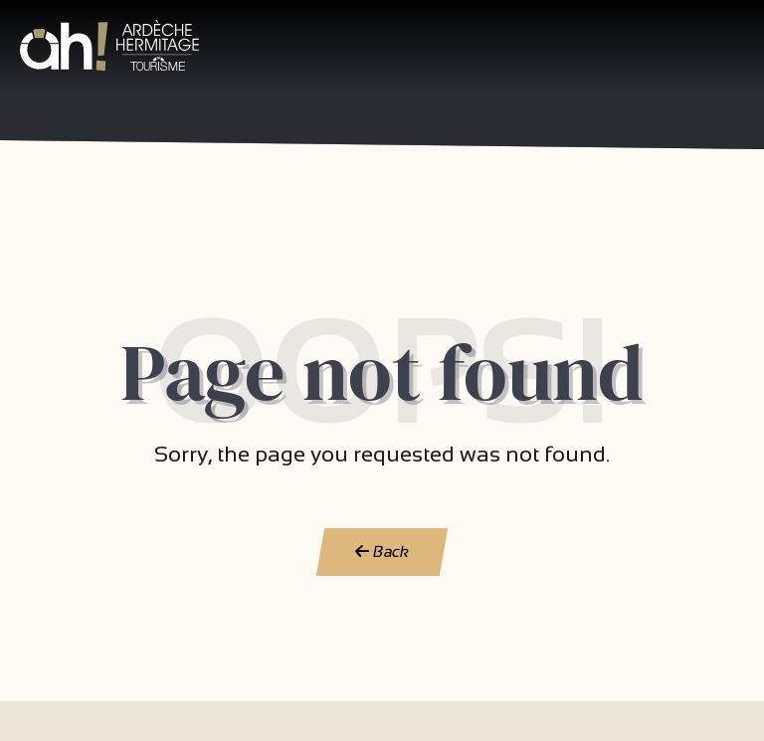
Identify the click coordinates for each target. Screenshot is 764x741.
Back (382, 551)
